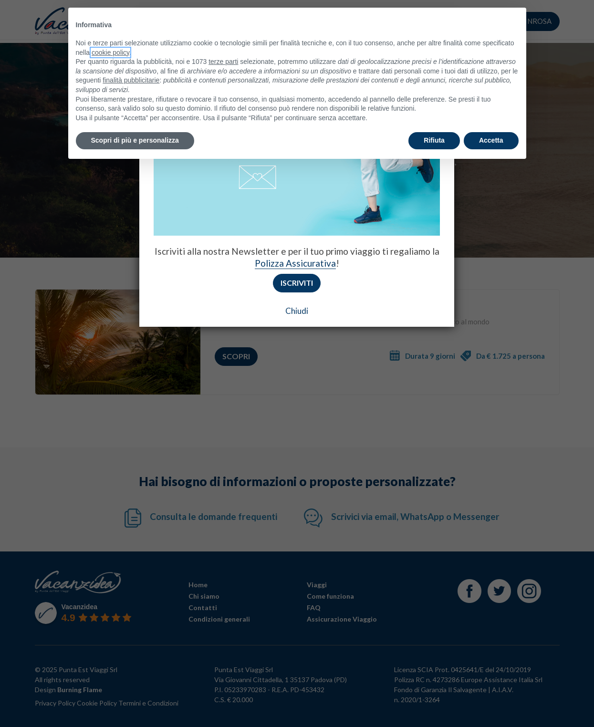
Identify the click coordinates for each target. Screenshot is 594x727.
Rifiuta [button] (434, 140)
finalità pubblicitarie (131, 80)
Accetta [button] (491, 140)
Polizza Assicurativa (295, 263)
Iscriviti (297, 282)
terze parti (223, 61)
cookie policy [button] (110, 52)
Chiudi (296, 311)
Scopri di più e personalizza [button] (135, 140)
